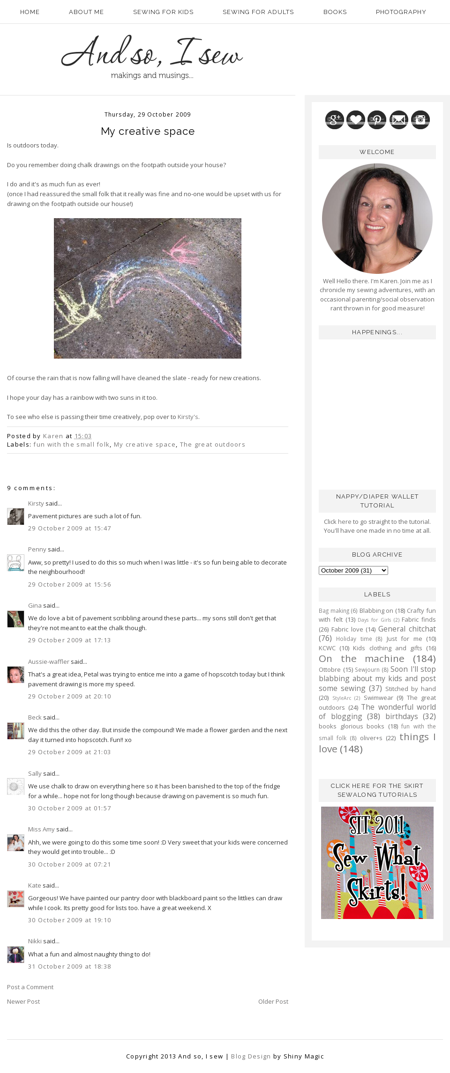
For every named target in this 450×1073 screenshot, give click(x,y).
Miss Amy (41, 829)
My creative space (145, 444)
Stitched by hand (410, 688)
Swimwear (378, 697)
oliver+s (371, 738)
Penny (37, 549)
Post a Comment (30, 987)
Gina (35, 605)
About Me (86, 11)
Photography (401, 11)
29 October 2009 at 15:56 (69, 584)
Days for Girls (374, 620)
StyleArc (341, 698)
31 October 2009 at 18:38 (69, 966)
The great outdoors (213, 444)
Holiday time (354, 638)
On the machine (362, 658)
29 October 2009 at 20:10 (69, 696)
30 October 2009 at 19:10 (69, 920)
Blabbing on (377, 610)
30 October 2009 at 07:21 (69, 864)
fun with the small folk (71, 444)
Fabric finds (419, 619)
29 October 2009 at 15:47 (69, 528)
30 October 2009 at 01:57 (69, 808)
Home (30, 11)
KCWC (327, 648)
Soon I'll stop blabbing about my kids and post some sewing (377, 678)
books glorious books (351, 726)
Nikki (35, 941)
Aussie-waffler (48, 661)
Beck (35, 717)
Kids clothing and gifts (387, 648)
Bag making (334, 610)
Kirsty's (188, 416)
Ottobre (330, 669)
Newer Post (23, 1001)
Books (335, 11)
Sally (35, 773)
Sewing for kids (163, 11)
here (344, 521)
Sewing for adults (258, 11)
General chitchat (407, 629)
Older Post (273, 1001)
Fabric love (347, 629)
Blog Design (251, 1056)
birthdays (401, 716)
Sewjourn (367, 669)
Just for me (404, 638)
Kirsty (36, 503)
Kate (34, 885)
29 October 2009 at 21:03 (69, 752)
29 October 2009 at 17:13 (69, 640)
